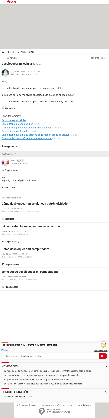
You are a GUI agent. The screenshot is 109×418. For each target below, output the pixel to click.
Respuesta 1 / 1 (9, 154)
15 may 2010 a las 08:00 (31, 74)
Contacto (78, 405)
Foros (11, 52)
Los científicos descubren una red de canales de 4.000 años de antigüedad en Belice (43, 384)
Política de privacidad (64, 405)
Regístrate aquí (22, 405)
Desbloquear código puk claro (18, 396)
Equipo (33, 405)
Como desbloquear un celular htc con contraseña (27, 127)
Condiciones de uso (46, 405)
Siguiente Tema (97, 58)
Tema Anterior (10, 58)
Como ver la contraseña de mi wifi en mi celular (27, 138)
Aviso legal (88, 405)
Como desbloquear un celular (17, 124)
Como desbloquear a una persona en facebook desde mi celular (35, 134)
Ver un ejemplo (100, 350)
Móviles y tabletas (26, 52)
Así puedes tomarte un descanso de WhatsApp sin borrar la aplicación (36, 379)
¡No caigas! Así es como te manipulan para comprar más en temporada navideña (41, 375)
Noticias (7, 350)
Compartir (10, 108)
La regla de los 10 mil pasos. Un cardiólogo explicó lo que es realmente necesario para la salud (47, 371)
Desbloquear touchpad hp (15, 131)
